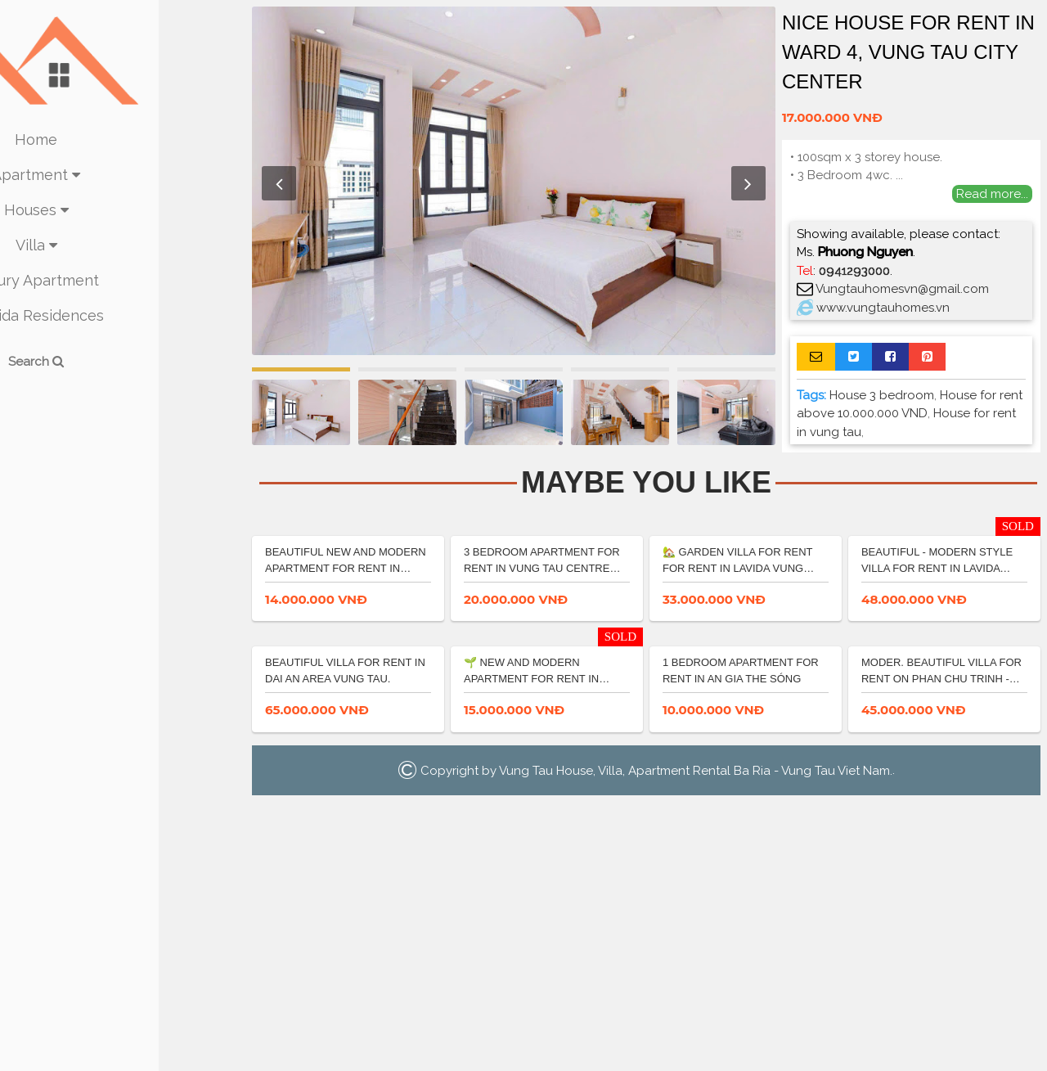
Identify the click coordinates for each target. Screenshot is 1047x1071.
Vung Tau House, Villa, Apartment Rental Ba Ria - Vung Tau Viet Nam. (695, 1040)
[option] (513, 181)
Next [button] (748, 183)
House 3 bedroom (881, 395)
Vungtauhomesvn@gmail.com (902, 288)
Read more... (992, 194)
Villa (123, 245)
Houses (123, 209)
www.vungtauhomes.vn (883, 307)
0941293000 (854, 270)
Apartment (123, 174)
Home (122, 139)
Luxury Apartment (123, 280)
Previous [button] (279, 183)
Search (123, 361)
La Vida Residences (123, 315)
